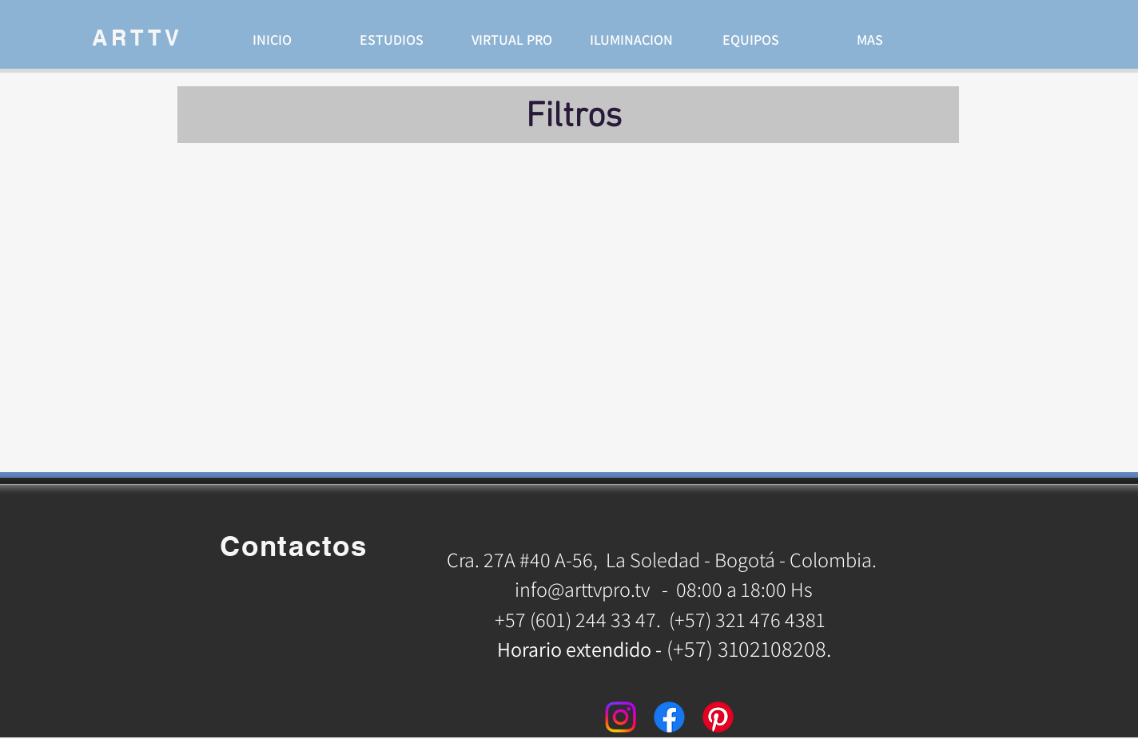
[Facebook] (669, 717)
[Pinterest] (718, 717)
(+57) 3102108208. (748, 648)
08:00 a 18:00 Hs (744, 588)
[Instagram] (620, 717)
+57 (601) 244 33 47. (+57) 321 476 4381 (662, 619)
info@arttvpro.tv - (591, 588)
